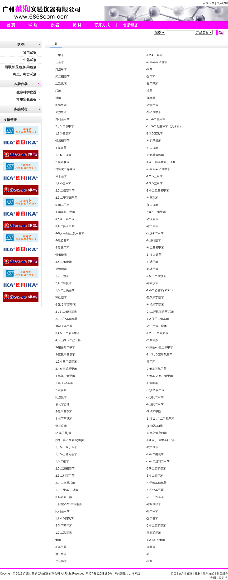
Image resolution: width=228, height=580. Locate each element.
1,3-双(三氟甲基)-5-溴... (161, 440)
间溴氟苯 (61, 397)
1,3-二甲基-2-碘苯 (66, 490)
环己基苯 (61, 297)
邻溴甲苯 (61, 112)
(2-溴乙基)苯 (63, 433)
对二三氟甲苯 (155, 247)
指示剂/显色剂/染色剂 (20, 67)
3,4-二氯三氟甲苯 (158, 190)
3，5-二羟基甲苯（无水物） (164, 126)
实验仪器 (21, 84)
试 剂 (32, 25)
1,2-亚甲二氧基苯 (158, 319)
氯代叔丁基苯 (155, 297)
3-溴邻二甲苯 (155, 233)
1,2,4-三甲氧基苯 (66, 361)
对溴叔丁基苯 (155, 304)
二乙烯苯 (61, 83)
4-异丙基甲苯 (63, 525)
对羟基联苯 (154, 504)
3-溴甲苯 (60, 547)
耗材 (197, 573)
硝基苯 (151, 547)
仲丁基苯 (61, 176)
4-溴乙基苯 (62, 240)
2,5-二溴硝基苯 (65, 468)
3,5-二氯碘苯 (63, 262)
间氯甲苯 (61, 105)
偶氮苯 (151, 98)
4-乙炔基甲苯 (155, 490)
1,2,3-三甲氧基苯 (157, 333)
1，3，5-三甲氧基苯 (159, 354)
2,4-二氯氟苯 (63, 283)
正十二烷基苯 (155, 497)
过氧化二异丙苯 (65, 169)
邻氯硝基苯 (62, 140)
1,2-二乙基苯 (63, 532)
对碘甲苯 (152, 262)
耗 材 (76, 25)
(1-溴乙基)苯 (155, 425)
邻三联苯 (61, 425)
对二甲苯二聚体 (157, 326)
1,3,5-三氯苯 (155, 133)
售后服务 (130, 25)
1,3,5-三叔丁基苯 (66, 447)
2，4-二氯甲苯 (156, 119)
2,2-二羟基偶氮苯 (66, 319)
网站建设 (120, 573)
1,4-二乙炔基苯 (65, 290)
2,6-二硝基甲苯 (65, 475)
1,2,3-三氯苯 (63, 133)
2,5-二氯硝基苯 (156, 468)
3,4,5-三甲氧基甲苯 (67, 333)
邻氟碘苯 (61, 254)
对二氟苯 (152, 226)
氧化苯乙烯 (62, 404)
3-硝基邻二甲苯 (65, 347)
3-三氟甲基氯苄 (65, 354)
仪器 (190, 573)
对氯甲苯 (152, 105)
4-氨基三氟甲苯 (65, 376)
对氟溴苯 (152, 283)
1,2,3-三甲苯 (155, 176)
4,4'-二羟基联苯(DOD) (161, 162)
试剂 (182, 573)
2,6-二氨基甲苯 (65, 190)
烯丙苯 (151, 361)
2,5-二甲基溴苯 (156, 276)
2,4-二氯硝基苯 (156, 525)
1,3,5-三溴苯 (63, 155)
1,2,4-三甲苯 (63, 183)
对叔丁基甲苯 (63, 326)
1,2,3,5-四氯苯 (156, 540)
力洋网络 (134, 573)
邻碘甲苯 (152, 269)
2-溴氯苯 (60, 390)
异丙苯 (151, 76)
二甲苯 (59, 55)
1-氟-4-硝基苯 (64, 383)
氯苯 (58, 540)
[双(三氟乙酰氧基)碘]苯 (70, 440)
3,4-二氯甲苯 (155, 475)
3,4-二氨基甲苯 (65, 226)
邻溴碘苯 (61, 269)
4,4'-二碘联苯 (155, 454)
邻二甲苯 (152, 511)
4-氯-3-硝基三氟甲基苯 (69, 233)
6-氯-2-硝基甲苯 (65, 304)
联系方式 (102, 25)
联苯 (58, 90)
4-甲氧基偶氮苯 (156, 482)
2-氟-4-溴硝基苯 (157, 62)
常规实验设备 (26, 99)
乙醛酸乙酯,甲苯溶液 (68, 504)
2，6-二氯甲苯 (64, 126)
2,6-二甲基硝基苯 (66, 197)
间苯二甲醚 (62, 204)
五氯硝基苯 (154, 532)
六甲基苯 (152, 447)
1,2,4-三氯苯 (155, 55)
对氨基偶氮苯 (155, 155)
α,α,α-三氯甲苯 (156, 212)
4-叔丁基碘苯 (63, 418)
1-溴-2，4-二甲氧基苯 (160, 418)
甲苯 (149, 561)
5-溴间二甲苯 (155, 397)
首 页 (11, 25)
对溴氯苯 (152, 219)
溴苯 (149, 69)
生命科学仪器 (26, 92)
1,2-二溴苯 (62, 276)
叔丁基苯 (152, 83)
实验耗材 (21, 109)
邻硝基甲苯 (154, 112)
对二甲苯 (61, 554)
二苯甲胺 (152, 340)
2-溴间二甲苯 (155, 404)
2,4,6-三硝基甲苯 (66, 368)
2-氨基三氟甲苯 (156, 368)
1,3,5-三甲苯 (155, 183)
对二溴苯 (152, 147)
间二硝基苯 (62, 76)
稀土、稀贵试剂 (24, 74)
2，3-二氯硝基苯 (65, 311)
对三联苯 (152, 197)
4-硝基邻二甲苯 (65, 212)
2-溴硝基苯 (154, 240)
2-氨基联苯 (62, 162)
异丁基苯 (152, 518)
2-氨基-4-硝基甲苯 (158, 169)
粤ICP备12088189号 (99, 573)
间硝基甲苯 (62, 511)
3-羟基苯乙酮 (63, 497)
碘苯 (58, 98)
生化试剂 (29, 60)
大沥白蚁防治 (218, 578)
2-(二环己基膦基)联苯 (160, 311)
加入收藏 (222, 3)
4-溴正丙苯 (62, 247)
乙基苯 (59, 62)
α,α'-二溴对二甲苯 (158, 461)
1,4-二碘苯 (62, 461)
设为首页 (208, 3)
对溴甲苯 (61, 69)
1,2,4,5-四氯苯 (64, 518)
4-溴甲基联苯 (63, 411)
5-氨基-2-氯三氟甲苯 (160, 376)
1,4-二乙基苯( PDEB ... (161, 290)
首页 (173, 573)
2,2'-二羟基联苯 (65, 482)
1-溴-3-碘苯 (154, 254)
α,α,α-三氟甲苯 (64, 219)
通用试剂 (29, 53)
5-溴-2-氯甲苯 (155, 390)
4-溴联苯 (60, 147)
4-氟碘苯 (152, 383)
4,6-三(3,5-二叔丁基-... (69, 340)
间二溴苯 (152, 204)
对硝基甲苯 (62, 119)
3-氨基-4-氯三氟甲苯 (160, 347)
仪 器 (55, 25)
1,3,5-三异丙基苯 (66, 454)
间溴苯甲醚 (154, 411)
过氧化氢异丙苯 (157, 433)
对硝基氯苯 (154, 140)
